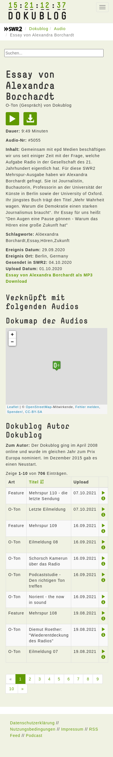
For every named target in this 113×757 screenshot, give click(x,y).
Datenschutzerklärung (32, 723)
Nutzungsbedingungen (32, 729)
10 (11, 688)
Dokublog (38, 28)
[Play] (14, 120)
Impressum (72, 729)
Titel (34, 482)
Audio (60, 28)
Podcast (34, 735)
